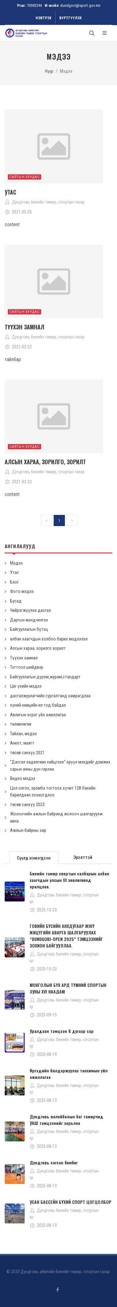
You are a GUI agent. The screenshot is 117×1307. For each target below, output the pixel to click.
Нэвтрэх (43, 18)
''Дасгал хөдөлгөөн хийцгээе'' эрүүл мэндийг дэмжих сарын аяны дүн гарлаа (60, 765)
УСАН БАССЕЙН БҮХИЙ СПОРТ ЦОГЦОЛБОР (70, 1202)
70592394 (34, 5)
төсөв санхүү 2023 (27, 804)
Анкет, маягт (22, 743)
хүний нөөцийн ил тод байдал (38, 705)
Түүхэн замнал (24, 327)
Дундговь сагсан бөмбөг (54, 1162)
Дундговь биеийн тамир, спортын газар (48, 201)
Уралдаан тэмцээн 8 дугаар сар (62, 1031)
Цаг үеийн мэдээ (25, 686)
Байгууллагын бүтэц (29, 629)
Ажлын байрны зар (28, 830)
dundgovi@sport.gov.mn (80, 5)
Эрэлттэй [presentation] (82, 857)
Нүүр (49, 71)
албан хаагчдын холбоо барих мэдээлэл (49, 639)
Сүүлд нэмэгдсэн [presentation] (34, 857)
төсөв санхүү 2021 (27, 752)
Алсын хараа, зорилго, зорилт (45, 462)
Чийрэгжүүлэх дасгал (30, 610)
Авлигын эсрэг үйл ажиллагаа (38, 715)
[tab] (34, 857)
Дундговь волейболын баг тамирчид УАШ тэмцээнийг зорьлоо (66, 1119)
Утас (10, 192)
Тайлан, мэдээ (23, 733)
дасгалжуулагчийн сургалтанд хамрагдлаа (50, 696)
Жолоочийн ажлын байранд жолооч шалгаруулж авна (56, 817)
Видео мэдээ (22, 778)
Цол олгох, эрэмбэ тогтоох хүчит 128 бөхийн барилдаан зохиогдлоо (52, 791)
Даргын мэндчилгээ (29, 620)
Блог (14, 582)
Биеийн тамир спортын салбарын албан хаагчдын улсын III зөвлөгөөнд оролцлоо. (69, 880)
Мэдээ (16, 563)
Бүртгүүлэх (70, 18)
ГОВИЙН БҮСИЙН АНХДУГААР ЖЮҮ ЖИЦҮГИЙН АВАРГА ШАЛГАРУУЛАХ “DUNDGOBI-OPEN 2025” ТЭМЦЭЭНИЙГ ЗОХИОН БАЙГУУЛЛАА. (66, 936)
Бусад (16, 601)
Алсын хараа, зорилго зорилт (38, 648)
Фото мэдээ (22, 591)
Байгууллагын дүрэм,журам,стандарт (45, 677)
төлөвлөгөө (20, 724)
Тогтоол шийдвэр (26, 667)
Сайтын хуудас (24, 177)
